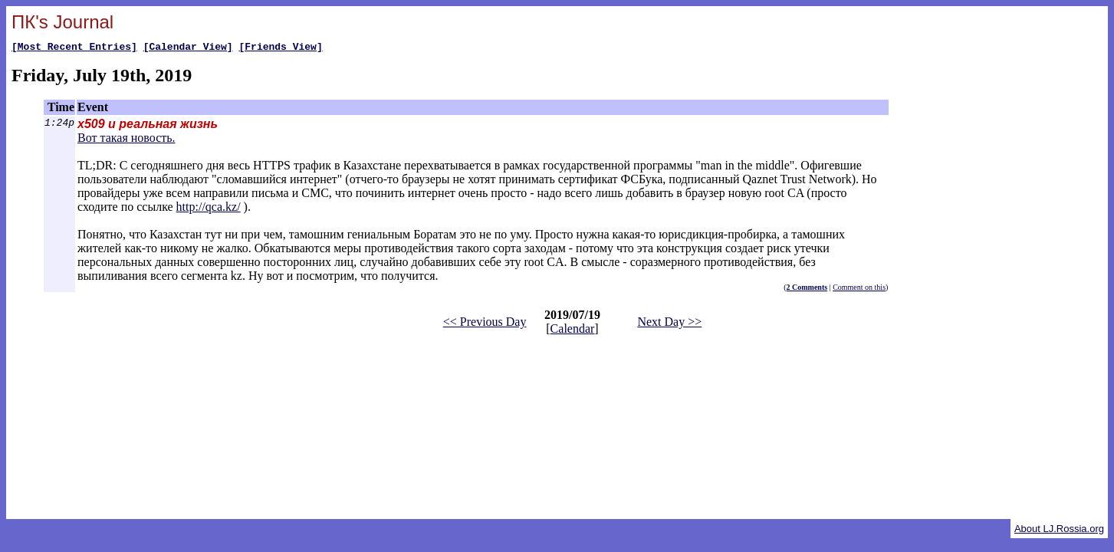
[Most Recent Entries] (74, 48)
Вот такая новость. (126, 139)
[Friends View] (280, 48)
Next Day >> (669, 323)
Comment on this (859, 289)
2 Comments (807, 289)
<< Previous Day (485, 323)
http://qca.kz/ (208, 208)
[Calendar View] (188, 48)
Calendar (572, 330)
